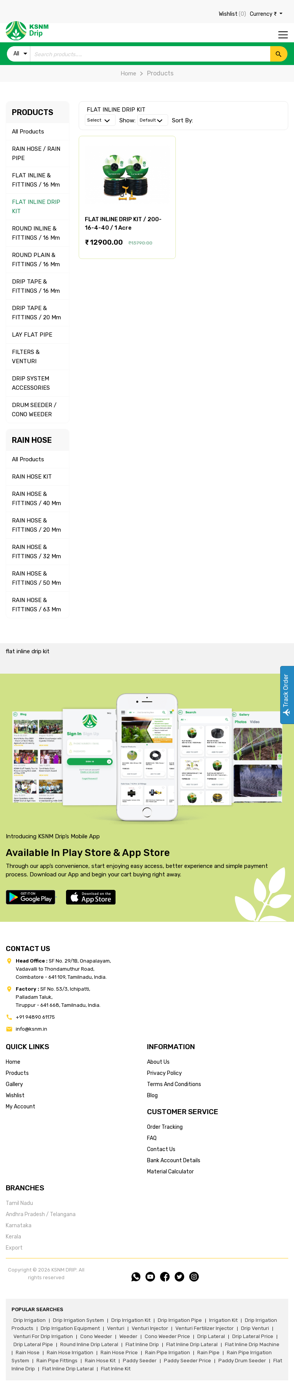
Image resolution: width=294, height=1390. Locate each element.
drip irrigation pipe (180, 1320)
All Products (28, 131)
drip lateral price (252, 1336)
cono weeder (96, 1336)
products (17, 1073)
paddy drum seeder (242, 1360)
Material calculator (170, 1171)
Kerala (13, 1236)
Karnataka (18, 1225)
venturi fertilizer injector (204, 1328)
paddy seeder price (187, 1360)
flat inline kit (115, 1369)
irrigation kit (223, 1320)
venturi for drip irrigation (43, 1336)
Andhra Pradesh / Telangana (41, 1214)
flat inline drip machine (252, 1344)
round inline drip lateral (89, 1344)
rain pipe (208, 1352)
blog (152, 1095)
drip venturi (255, 1328)
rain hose (28, 1352)
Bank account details (173, 1160)
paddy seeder (140, 1360)
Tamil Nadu (19, 1203)
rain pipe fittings (57, 1360)
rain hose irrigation (70, 1352)
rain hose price (119, 1352)
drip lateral (211, 1336)
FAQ (152, 1138)
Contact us (161, 1149)
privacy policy (164, 1073)
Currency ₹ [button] (264, 14)
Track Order (285, 695)
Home (128, 73)
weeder (128, 1336)
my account (20, 1106)
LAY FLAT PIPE (32, 334)
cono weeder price (167, 1336)
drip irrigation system (78, 1320)
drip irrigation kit (130, 1320)
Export (14, 1248)
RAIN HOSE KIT (32, 476)
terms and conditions (174, 1084)
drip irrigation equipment (70, 1328)
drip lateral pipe (33, 1344)
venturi (115, 1328)
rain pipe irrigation (167, 1352)
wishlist (15, 1095)
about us (158, 1062)
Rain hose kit (100, 1360)
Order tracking (165, 1127)
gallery (14, 1084)
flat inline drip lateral (192, 1344)
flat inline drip (142, 1344)
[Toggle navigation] (283, 35)
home (13, 1062)
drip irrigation (29, 1320)
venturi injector (150, 1328)
